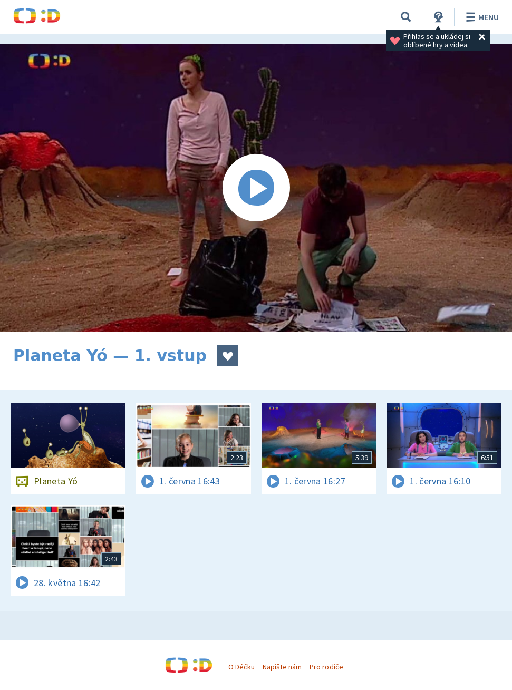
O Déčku (241, 667)
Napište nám (282, 667)
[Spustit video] (256, 188)
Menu (480, 17)
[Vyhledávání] (406, 17)
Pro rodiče (326, 667)
